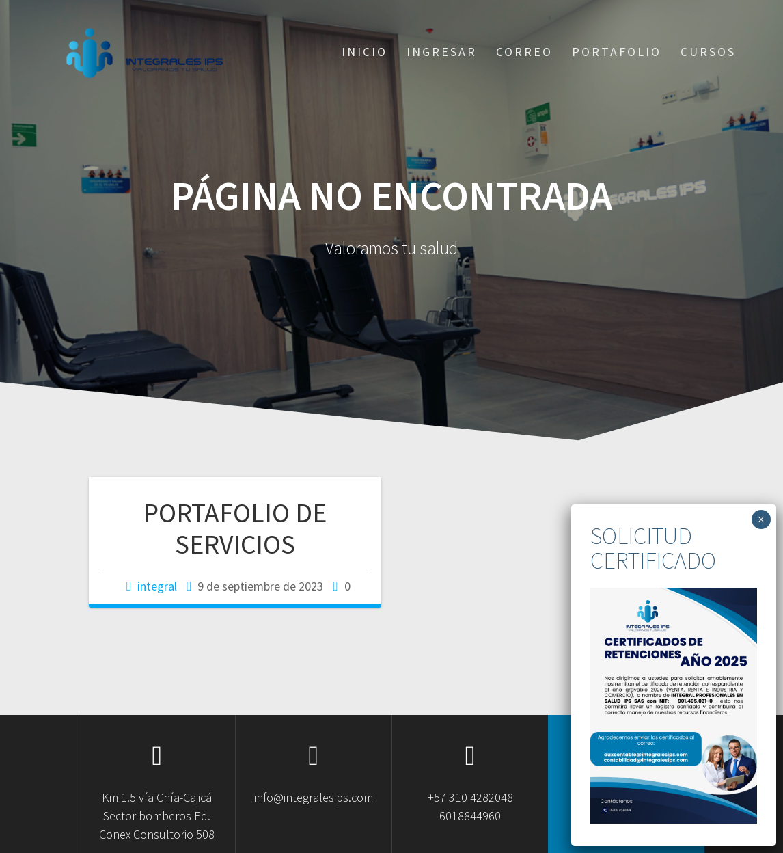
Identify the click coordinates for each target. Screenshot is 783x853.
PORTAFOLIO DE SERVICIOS (235, 528)
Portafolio (616, 51)
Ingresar (442, 51)
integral (157, 586)
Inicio (364, 51)
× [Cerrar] (761, 519)
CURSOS (708, 51)
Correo (524, 51)
